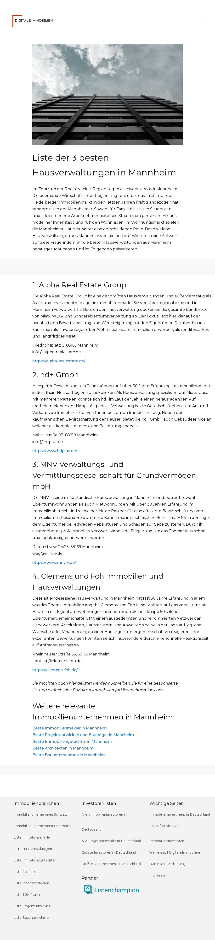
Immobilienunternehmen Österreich (42, 826)
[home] (34, 20)
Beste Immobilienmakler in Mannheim (69, 728)
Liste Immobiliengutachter (35, 860)
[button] (205, 20)
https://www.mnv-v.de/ (54, 562)
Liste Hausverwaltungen (33, 848)
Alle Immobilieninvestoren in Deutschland (104, 822)
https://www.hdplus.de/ (54, 451)
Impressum (158, 875)
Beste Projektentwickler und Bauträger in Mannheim (83, 735)
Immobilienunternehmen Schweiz (40, 814)
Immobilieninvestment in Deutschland (179, 814)
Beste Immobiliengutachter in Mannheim (72, 741)
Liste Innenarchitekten (31, 883)
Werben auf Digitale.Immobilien (174, 852)
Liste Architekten (27, 871)
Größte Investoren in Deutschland (109, 852)
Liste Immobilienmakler (32, 837)
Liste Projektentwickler (32, 906)
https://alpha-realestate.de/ (58, 361)
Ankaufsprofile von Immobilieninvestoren (166, 833)
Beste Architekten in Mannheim (63, 748)
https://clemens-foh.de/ (55, 670)
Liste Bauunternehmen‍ (32, 917)
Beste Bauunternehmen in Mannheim (68, 755)
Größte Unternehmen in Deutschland (111, 863)
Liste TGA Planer (27, 894)
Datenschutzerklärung (167, 863)
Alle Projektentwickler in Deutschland (111, 841)
